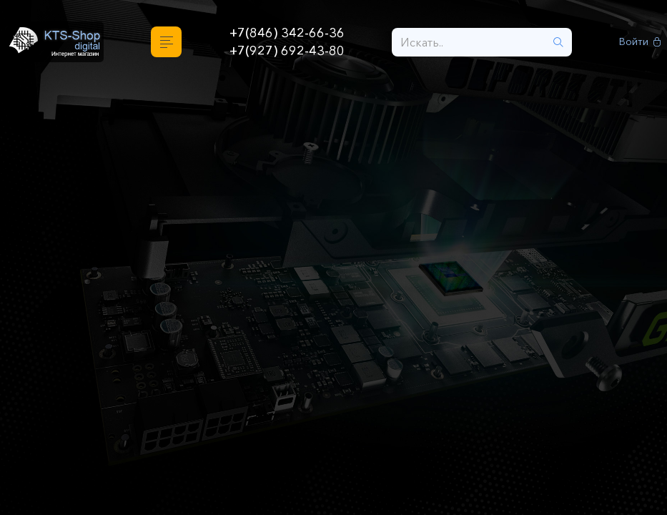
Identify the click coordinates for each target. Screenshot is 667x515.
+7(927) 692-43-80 (287, 51)
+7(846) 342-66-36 (287, 33)
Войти (640, 42)
